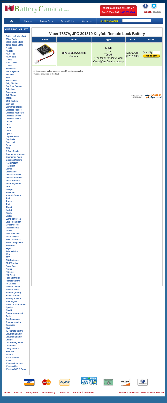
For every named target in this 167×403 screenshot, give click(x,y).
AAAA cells (11, 57)
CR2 (8, 124)
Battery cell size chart (16, 36)
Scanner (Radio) (13, 292)
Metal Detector (12, 225)
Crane (8, 130)
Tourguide (10, 325)
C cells (9, 60)
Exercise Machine (14, 160)
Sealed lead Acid (13, 295)
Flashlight (10, 166)
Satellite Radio (12, 290)
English (147, 11)
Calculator (10, 89)
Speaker (9, 307)
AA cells (9, 51)
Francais (157, 11)
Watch (9, 360)
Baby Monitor (12, 83)
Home (7, 392)
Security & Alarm (13, 298)
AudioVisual (11, 80)
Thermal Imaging (13, 322)
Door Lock (10, 142)
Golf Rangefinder (14, 183)
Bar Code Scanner (14, 86)
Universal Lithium (14, 334)
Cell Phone (11, 95)
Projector (10, 272)
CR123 (9, 122)
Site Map (77, 392)
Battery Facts (46, 21)
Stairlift (9, 310)
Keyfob (9, 210)
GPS (8, 186)
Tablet (8, 316)
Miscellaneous (12, 228)
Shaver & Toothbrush (15, 304)
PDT (8, 257)
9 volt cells (11, 68)
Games (9, 169)
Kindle (9, 213)
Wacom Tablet (12, 357)
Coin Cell (10, 104)
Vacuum (9, 354)
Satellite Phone (13, 287)
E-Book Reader (13, 151)
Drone (8, 145)
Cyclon (9, 133)
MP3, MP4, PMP (13, 234)
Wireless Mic (12, 366)
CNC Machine (12, 101)
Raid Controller (13, 278)
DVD (8, 148)
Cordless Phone (13, 119)
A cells (9, 48)
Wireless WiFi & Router (16, 369)
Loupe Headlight (13, 222)
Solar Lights (11, 301)
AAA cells (10, 54)
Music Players (12, 236)
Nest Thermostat (13, 239)
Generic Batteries (14, 178)
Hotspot (9, 189)
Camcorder (11, 92)
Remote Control (13, 281)
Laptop (9, 216)
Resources (89, 392)
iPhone (9, 201)
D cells (9, 66)
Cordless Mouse (13, 116)
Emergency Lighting (15, 154)
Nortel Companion (14, 242)
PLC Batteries (12, 260)
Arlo (8, 77)
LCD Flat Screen (13, 219)
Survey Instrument (14, 313)
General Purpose (13, 175)
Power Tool (11, 266)
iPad (8, 198)
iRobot (9, 207)
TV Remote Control (14, 331)
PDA (8, 254)
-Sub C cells (11, 63)
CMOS (9, 98)
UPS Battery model (14, 343)
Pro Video (10, 275)
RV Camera (11, 284)
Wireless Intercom (14, 363)
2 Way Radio (11, 39)
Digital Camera (12, 136)
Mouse (9, 231)
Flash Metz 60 (12, 163)
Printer (9, 269)
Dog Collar (11, 139)
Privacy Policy (67, 21)
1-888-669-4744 (127, 12)
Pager (8, 248)
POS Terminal (12, 263)
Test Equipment (13, 319)
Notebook (10, 245)
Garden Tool (11, 172)
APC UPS (10, 74)
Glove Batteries (13, 180)
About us (28, 21)
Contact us (87, 21)
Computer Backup (14, 107)
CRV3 (8, 127)
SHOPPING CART (109, 21)
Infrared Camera (13, 195)
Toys (8, 328)
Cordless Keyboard (15, 113)
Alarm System (12, 71)
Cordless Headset (14, 110)
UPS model (11, 346)
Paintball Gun (12, 251)
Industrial (10, 192)
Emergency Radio (14, 157)
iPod (8, 204)
